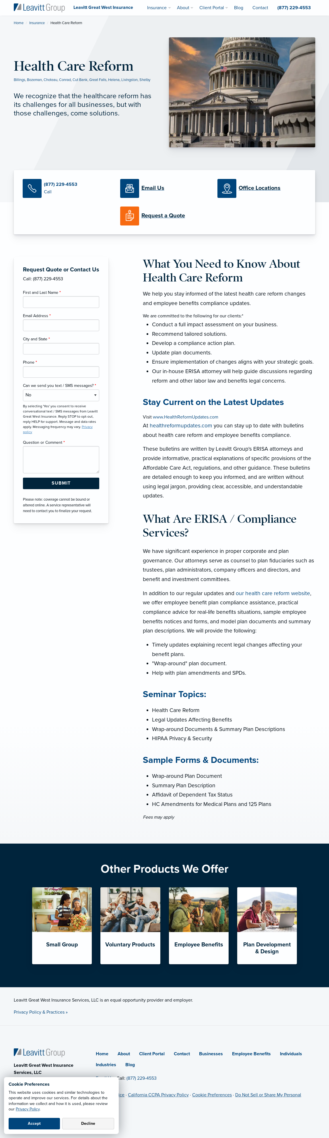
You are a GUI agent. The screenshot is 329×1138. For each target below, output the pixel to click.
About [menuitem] (183, 8)
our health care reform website (273, 593)
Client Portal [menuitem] (211, 8)
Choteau (50, 80)
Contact (182, 1054)
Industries (106, 1065)
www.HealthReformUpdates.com (185, 417)
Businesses (211, 1054)
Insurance (37, 23)
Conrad (65, 80)
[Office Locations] (261, 188)
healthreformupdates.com (181, 425)
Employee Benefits (251, 1054)
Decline (88, 1123)
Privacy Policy (28, 1109)
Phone (30, 362)
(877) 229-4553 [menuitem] (294, 8)
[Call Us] (67, 188)
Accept (34, 1123)
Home (19, 23)
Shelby (144, 80)
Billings (19, 80)
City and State (36, 339)
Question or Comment (44, 442)
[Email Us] (152, 188)
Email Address (37, 315)
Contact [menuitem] (260, 8)
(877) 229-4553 (141, 1078)
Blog (130, 1065)
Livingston (129, 80)
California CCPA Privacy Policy (158, 1095)
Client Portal (152, 1054)
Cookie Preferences (212, 1095)
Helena (114, 80)
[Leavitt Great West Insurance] (39, 7)
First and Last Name (42, 292)
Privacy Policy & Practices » (41, 1012)
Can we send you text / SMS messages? (59, 385)
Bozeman (34, 80)
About (124, 1054)
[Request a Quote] (164, 216)
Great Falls (97, 80)
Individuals (291, 1054)
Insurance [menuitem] (157, 8)
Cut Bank (80, 80)
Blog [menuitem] (238, 8)
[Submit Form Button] (61, 483)
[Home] (39, 1052)
